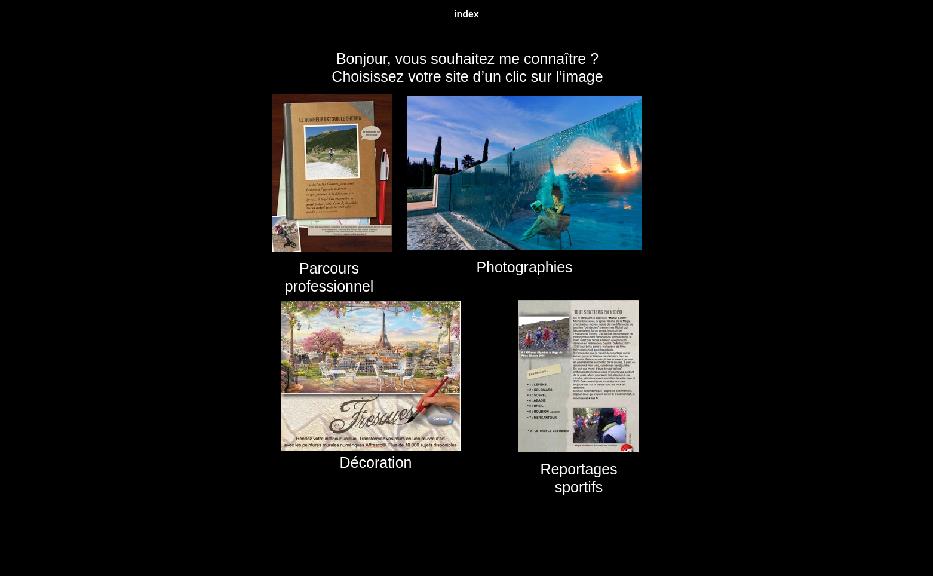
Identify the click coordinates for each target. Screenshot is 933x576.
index (466, 14)
